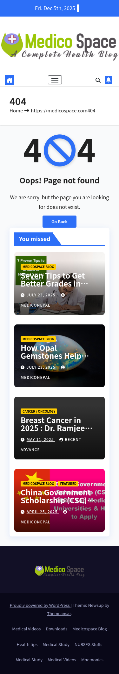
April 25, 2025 (43, 511)
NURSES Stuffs (88, 644)
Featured (68, 483)
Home (16, 110)
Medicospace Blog (38, 266)
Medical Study (56, 644)
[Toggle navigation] (55, 79)
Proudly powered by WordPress (40, 605)
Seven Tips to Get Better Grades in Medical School (53, 283)
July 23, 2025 (41, 294)
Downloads (56, 629)
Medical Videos (26, 629)
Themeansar (59, 613)
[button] (98, 80)
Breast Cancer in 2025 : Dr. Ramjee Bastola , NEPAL (53, 427)
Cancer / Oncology (39, 411)
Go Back (59, 221)
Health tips (27, 644)
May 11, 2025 (41, 439)
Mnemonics (92, 659)
